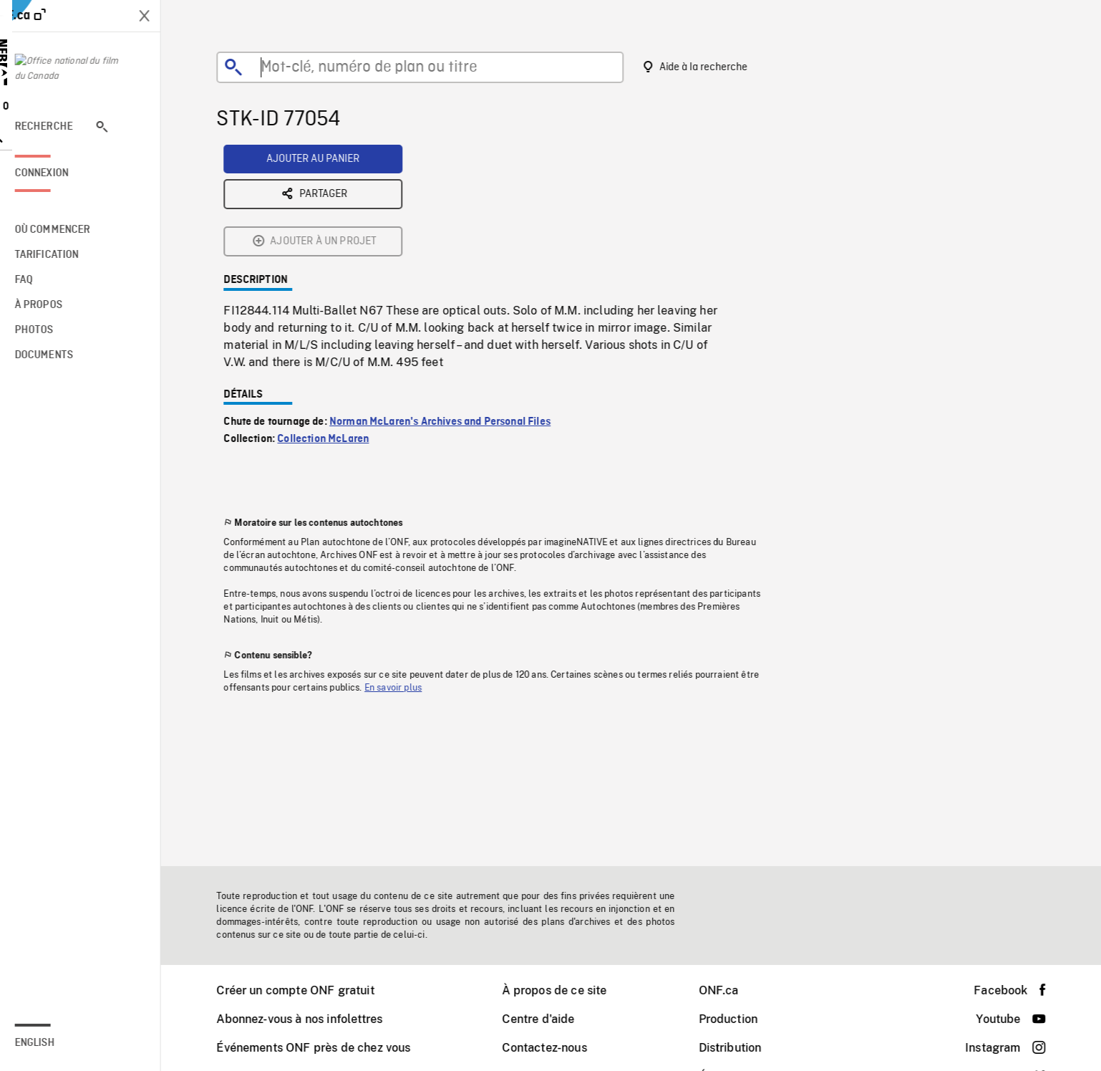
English (54, 1043)
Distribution (740, 1048)
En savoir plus (403, 576)
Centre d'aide (548, 1019)
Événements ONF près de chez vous (323, 1048)
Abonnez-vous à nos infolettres (309, 1019)
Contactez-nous (554, 1048)
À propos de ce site (564, 990)
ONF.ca (729, 990)
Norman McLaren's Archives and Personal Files (450, 310)
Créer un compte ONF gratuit (305, 990)
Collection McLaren (333, 327)
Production (738, 1019)
